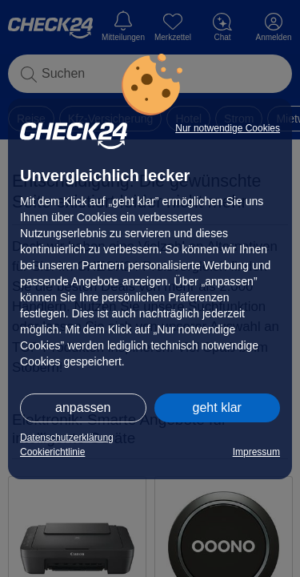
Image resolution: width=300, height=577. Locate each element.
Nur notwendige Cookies (227, 128)
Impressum (256, 452)
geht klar (217, 407)
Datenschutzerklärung (67, 437)
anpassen (82, 407)
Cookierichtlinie (52, 452)
